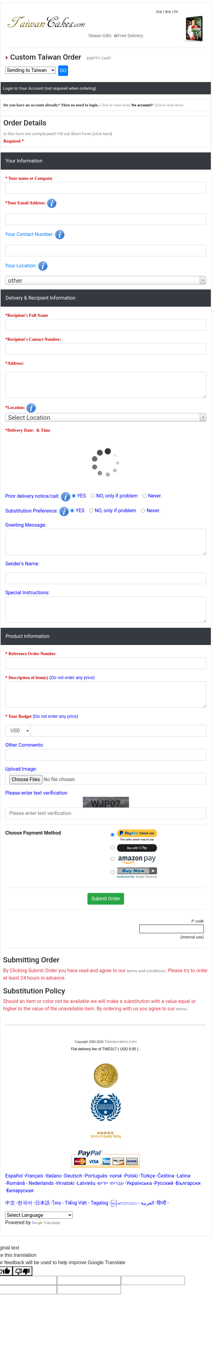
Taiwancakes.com (120, 1041)
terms (181, 1009)
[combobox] (105, 280)
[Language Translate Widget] (39, 1215)
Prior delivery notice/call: (37, 496)
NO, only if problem (117, 496)
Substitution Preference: (37, 511)
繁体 (168, 12)
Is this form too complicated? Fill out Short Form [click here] (57, 134)
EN (176, 12)
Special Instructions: (27, 593)
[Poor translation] (22, 1271)
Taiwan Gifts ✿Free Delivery (127, 35)
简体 (159, 12)
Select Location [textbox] (29, 417)
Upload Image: (21, 769)
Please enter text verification (36, 793)
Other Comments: (24, 745)
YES (81, 496)
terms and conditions (146, 971)
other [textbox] (15, 280)
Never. (155, 496)
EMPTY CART (99, 58)
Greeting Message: (25, 525)
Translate (46, 1223)
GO (63, 70)
